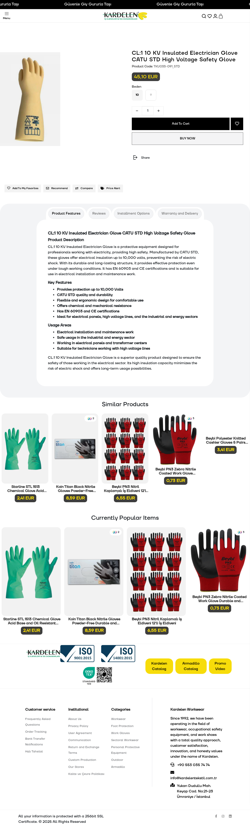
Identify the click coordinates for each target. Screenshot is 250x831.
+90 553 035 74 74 (190, 765)
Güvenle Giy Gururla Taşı (94, 4)
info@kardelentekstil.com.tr (193, 775)
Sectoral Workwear (125, 740)
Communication (79, 740)
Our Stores (76, 767)
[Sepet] (221, 16)
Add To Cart (180, 124)
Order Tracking (36, 732)
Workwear (118, 719)
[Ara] (204, 16)
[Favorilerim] (210, 16)
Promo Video (220, 666)
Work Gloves (120, 733)
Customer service (40, 709)
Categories (120, 709)
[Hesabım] (215, 16)
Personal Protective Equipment (125, 750)
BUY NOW (187, 138)
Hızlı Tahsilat (34, 751)
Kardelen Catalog (159, 666)
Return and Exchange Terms (83, 750)
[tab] (66, 214)
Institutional (78, 709)
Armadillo (118, 767)
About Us (74, 719)
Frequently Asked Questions (38, 722)
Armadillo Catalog (190, 666)
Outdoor (117, 760)
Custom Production (82, 760)
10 (137, 95)
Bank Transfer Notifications (35, 741)
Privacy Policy (78, 726)
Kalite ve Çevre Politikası (86, 774)
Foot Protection (122, 726)
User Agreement (80, 733)
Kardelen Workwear (187, 709)
